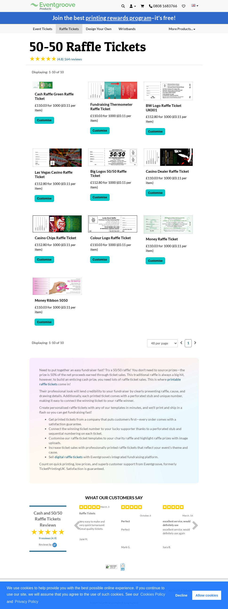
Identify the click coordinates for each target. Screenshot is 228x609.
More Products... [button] (182, 29)
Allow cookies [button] (207, 595)
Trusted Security (111, 566)
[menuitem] (181, 343)
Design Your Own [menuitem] (99, 29)
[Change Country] (195, 6)
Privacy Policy (26, 602)
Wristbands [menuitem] (127, 29)
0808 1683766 (163, 6)
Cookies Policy (152, 594)
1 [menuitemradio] (188, 343)
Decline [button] (181, 595)
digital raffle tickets (69, 457)
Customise (44, 120)
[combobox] (162, 343)
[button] (40, 602)
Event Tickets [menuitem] (42, 29)
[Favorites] (184, 6)
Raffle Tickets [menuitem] (69, 29)
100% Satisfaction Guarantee (122, 567)
